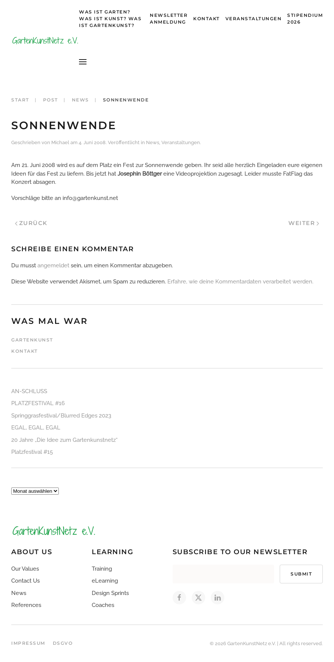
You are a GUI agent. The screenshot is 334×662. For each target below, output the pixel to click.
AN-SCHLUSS (29, 391)
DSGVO (63, 643)
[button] (82, 62)
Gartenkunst (32, 340)
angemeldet (53, 265)
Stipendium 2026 (305, 18)
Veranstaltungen (253, 18)
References (26, 605)
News (152, 142)
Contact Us (25, 580)
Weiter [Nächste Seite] (303, 223)
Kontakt (206, 18)
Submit (301, 574)
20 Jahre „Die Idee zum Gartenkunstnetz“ (64, 440)
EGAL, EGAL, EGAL (35, 427)
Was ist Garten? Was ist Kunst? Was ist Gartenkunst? (110, 18)
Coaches (103, 605)
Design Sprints (110, 593)
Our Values (25, 568)
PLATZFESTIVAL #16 (38, 403)
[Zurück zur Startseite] (45, 40)
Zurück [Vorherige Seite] (31, 223)
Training (102, 568)
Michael (60, 142)
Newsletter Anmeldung (169, 18)
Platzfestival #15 (32, 452)
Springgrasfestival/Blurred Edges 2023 (61, 415)
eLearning (105, 580)
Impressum (28, 643)
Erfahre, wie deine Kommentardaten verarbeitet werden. (240, 281)
